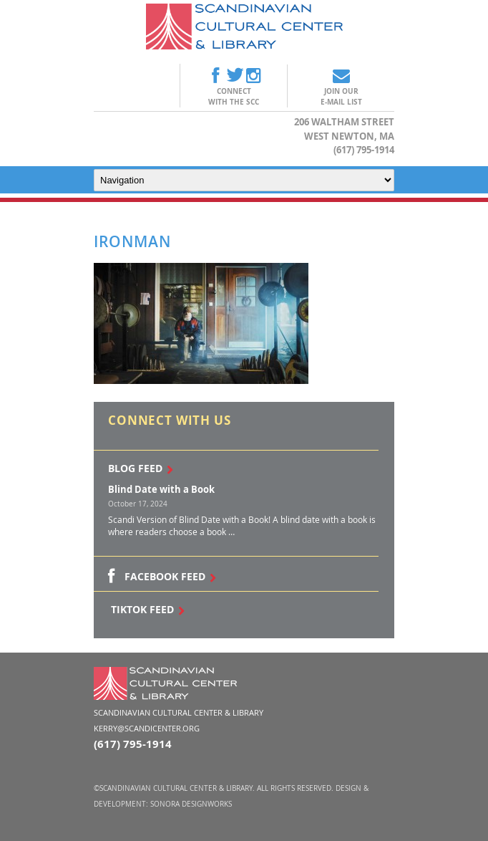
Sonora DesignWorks (191, 804)
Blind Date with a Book (161, 489)
